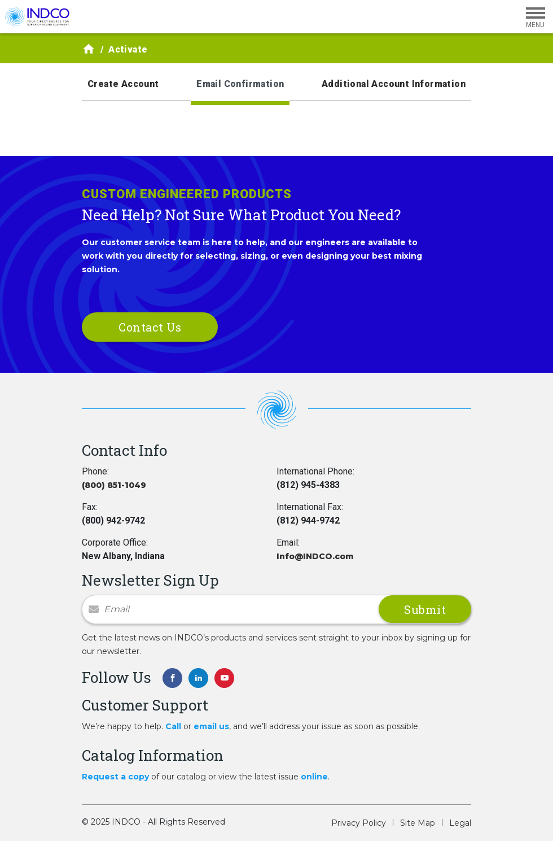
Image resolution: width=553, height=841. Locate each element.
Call (173, 726)
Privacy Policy (358, 823)
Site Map (417, 823)
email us (211, 726)
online (314, 777)
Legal (460, 823)
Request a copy (115, 777)
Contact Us (149, 327)
